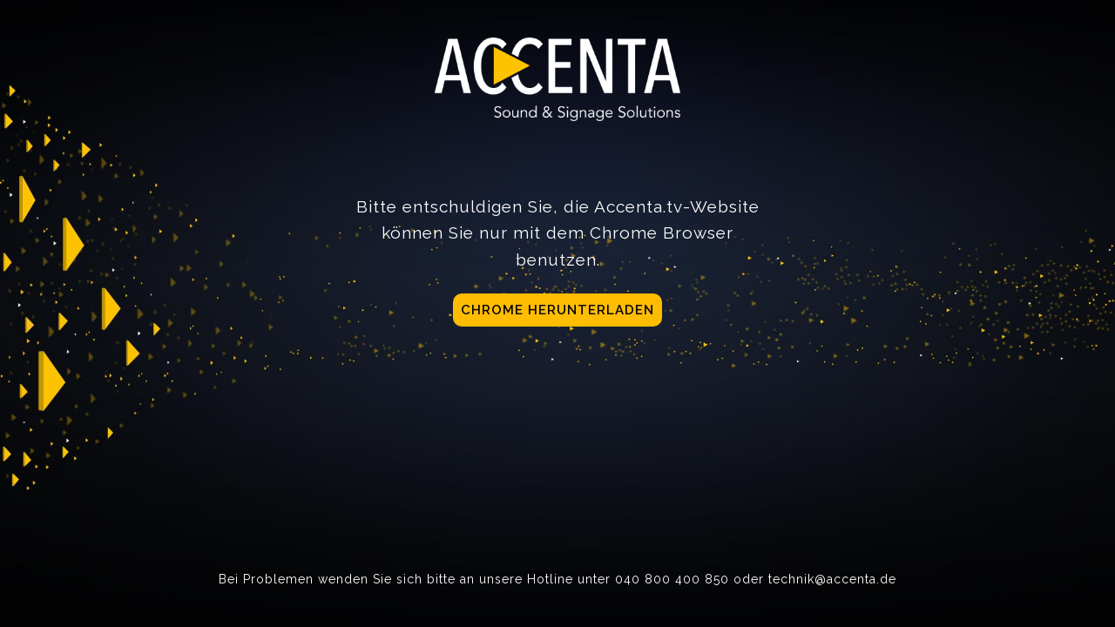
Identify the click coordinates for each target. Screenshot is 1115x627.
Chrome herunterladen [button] (557, 310)
